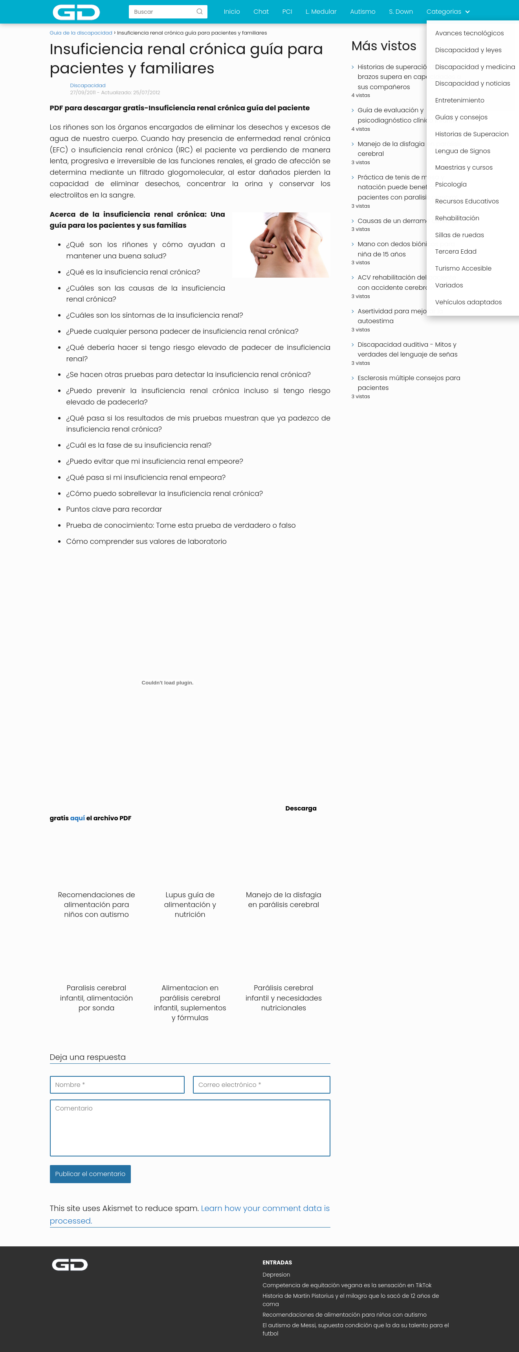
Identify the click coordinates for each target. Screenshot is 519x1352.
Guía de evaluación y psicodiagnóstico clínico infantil (407, 115)
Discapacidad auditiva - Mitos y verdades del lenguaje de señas (407, 349)
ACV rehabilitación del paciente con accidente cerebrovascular (407, 282)
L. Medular (321, 11)
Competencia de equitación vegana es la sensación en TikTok (347, 1285)
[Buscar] (199, 11)
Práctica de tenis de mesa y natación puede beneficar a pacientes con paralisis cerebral (407, 187)
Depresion (276, 1275)
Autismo (363, 11)
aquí (77, 818)
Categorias (444, 11)
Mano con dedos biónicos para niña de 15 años (406, 249)
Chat (261, 11)
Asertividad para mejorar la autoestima (400, 316)
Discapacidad (88, 85)
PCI (287, 11)
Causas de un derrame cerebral (408, 220)
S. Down (401, 11)
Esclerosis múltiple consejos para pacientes (409, 383)
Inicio (232, 11)
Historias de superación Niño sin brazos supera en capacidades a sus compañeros (409, 76)
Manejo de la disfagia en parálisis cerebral (410, 149)
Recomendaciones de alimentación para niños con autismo (345, 1315)
